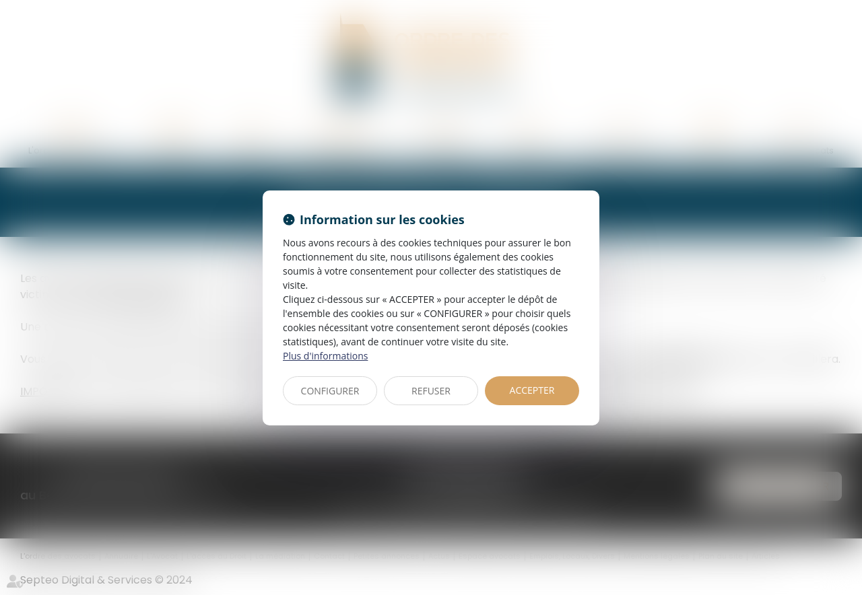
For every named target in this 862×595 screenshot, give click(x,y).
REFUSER (431, 390)
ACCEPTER (532, 390)
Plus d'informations (325, 355)
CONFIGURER (330, 390)
